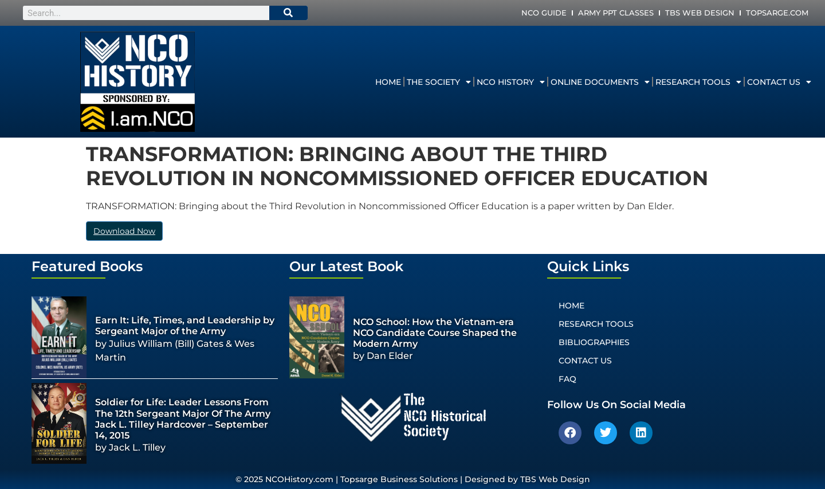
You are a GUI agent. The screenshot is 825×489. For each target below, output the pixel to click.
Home (388, 82)
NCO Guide (544, 12)
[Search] (288, 13)
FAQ (567, 379)
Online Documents (600, 82)
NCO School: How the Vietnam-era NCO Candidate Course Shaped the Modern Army (435, 332)
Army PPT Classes (616, 12)
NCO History (511, 82)
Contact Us (779, 82)
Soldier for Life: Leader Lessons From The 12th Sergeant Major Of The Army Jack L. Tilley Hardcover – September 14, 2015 (182, 419)
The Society (439, 82)
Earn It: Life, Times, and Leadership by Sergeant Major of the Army (184, 326)
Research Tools (698, 82)
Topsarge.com (777, 12)
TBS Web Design (699, 12)
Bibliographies (594, 342)
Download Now (124, 231)
